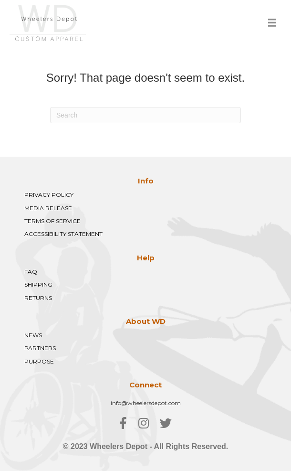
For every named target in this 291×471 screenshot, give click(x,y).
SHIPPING (38, 284)
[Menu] (272, 22)
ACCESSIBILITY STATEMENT (63, 233)
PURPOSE (39, 361)
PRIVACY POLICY (48, 194)
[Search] (145, 115)
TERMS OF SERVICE (52, 221)
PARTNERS (40, 348)
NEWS (33, 335)
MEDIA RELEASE (48, 208)
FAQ (30, 271)
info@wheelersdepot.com (146, 403)
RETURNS (38, 297)
